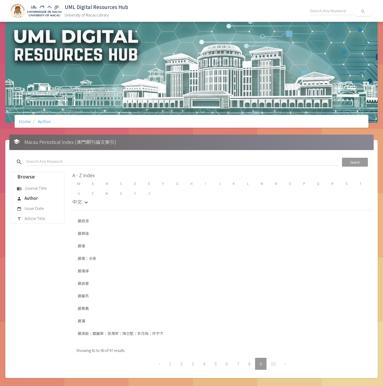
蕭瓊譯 (83, 270)
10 (273, 363)
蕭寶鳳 (83, 308)
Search (355, 162)
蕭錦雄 (83, 233)
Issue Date (30, 208)
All (78, 183)
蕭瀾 (81, 320)
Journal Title (32, 188)
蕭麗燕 (83, 295)
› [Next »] (285, 363)
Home (25, 121)
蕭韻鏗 (83, 283)
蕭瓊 (81, 245)
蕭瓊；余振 (87, 258)
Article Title (31, 218)
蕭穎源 (83, 220)
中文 (80, 201)
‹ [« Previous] (159, 363)
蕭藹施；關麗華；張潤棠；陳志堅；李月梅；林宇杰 (120, 333)
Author (44, 121)
